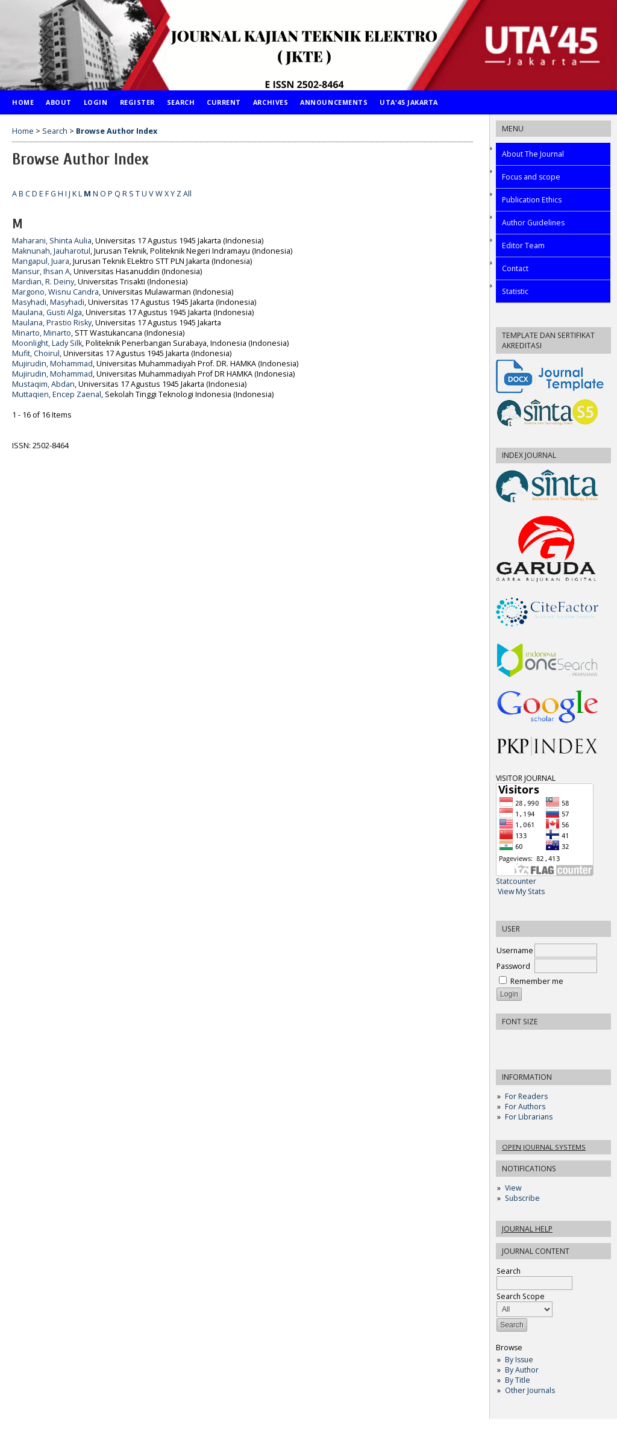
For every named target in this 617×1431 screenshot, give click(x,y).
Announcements (334, 102)
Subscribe (522, 1198)
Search (181, 102)
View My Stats (521, 891)
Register (137, 102)
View (513, 1188)
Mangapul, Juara (40, 261)
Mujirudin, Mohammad (52, 364)
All (187, 194)
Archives (270, 102)
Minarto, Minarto (41, 333)
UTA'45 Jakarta (409, 102)
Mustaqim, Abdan (43, 384)
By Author (522, 1370)
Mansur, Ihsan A (41, 271)
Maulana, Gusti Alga (47, 312)
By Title (517, 1380)
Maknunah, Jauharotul (51, 251)
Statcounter (516, 881)
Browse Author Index (116, 131)
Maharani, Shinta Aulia (52, 241)
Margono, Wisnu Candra (55, 292)
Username (514, 950)
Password (513, 966)
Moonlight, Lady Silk (47, 343)
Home (23, 102)
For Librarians (529, 1117)
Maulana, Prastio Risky (52, 323)
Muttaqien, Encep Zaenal (56, 394)
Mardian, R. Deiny (43, 282)
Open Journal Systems (544, 1146)
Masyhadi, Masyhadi (48, 302)
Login (96, 102)
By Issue (519, 1359)
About (59, 102)
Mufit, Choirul (36, 353)
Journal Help (527, 1229)
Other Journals (530, 1390)
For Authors (525, 1106)
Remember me (536, 981)
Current (224, 102)
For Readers (526, 1096)
